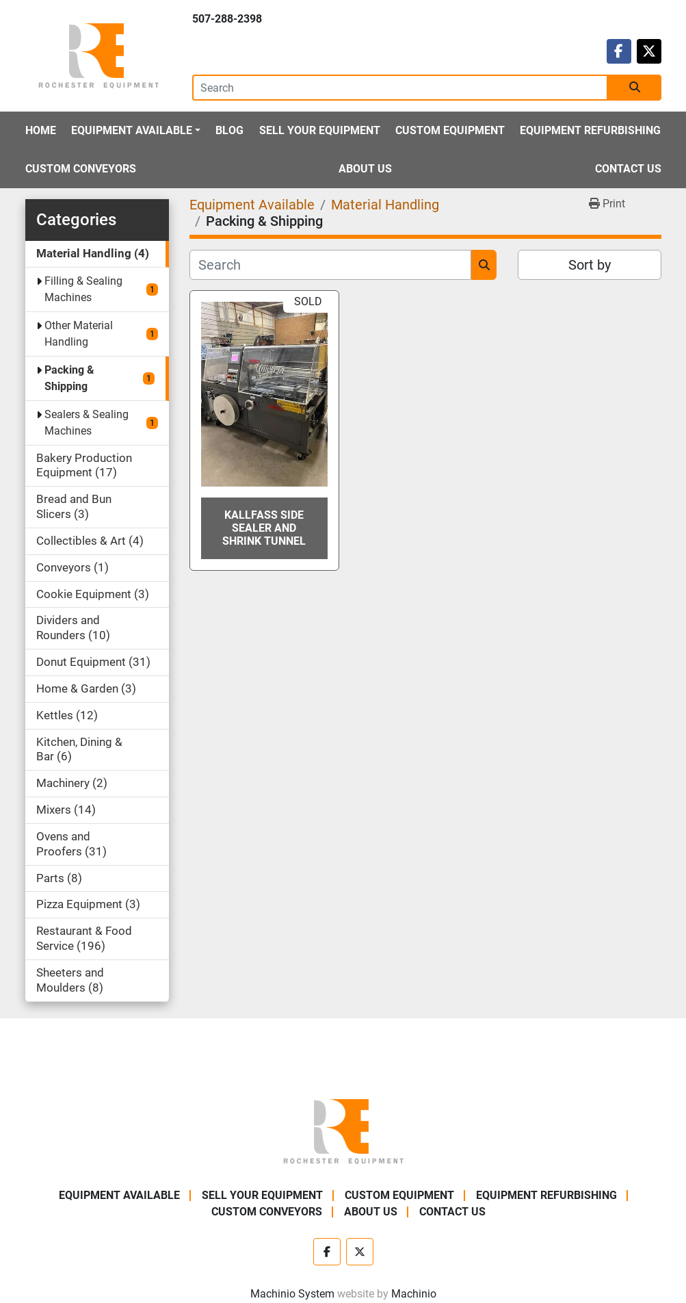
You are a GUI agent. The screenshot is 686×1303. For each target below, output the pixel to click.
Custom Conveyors (80, 168)
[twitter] (649, 51)
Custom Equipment (450, 130)
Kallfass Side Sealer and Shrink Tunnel (264, 527)
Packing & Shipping (69, 378)
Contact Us (628, 168)
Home (40, 130)
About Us (365, 168)
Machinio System (292, 1293)
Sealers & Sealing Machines (86, 422)
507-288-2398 (227, 18)
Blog (229, 130)
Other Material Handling (78, 333)
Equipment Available (131, 130)
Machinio (413, 1293)
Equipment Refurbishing (590, 130)
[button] (135, 131)
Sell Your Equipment (319, 130)
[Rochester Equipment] (343, 1130)
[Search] (400, 88)
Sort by (589, 265)
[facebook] (619, 51)
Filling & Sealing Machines (83, 289)
